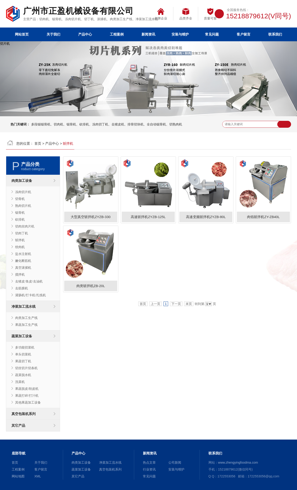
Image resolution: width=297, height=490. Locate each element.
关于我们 (53, 34)
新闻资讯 (148, 34)
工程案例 (117, 34)
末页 (189, 304)
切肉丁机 (21, 233)
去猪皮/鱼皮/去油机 (29, 281)
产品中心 (85, 34)
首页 (37, 143)
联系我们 (275, 34)
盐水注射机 (23, 253)
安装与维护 (180, 34)
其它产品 (18, 425)
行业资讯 (149, 469)
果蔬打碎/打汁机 (27, 395)
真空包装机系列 (23, 413)
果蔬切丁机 (23, 361)
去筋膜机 (21, 288)
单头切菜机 (23, 354)
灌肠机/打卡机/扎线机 (30, 295)
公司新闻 (174, 462)
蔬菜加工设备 (21, 336)
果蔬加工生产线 (26, 324)
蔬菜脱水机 (23, 374)
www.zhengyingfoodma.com (238, 462)
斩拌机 (20, 240)
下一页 (176, 304)
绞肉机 (20, 247)
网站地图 (18, 476)
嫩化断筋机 (23, 260)
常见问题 (212, 34)
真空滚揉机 (23, 267)
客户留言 (243, 34)
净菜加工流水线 (23, 306)
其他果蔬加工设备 (28, 402)
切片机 (5, 43)
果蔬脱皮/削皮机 (27, 388)
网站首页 (22, 34)
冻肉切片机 (23, 192)
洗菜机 (20, 381)
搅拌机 (20, 274)
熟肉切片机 (23, 205)
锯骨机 (20, 212)
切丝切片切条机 (26, 368)
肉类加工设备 (21, 180)
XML (37, 476)
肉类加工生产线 (26, 317)
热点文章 (149, 462)
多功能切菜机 (24, 347)
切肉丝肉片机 (24, 226)
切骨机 (20, 198)
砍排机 (20, 219)
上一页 (155, 304)
